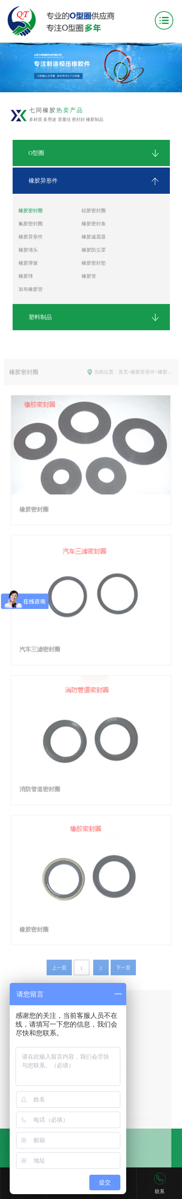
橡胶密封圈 (30, 210)
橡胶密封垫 (94, 263)
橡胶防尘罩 (94, 250)
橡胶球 (25, 276)
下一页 (123, 979)
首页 (123, 384)
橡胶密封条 (94, 223)
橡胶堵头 (28, 250)
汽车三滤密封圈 (39, 661)
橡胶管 (89, 276)
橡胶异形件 (30, 236)
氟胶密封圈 (30, 223)
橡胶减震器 (94, 236)
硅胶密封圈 (94, 210)
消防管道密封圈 (39, 801)
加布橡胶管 (30, 289)
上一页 (59, 979)
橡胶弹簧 (28, 263)
